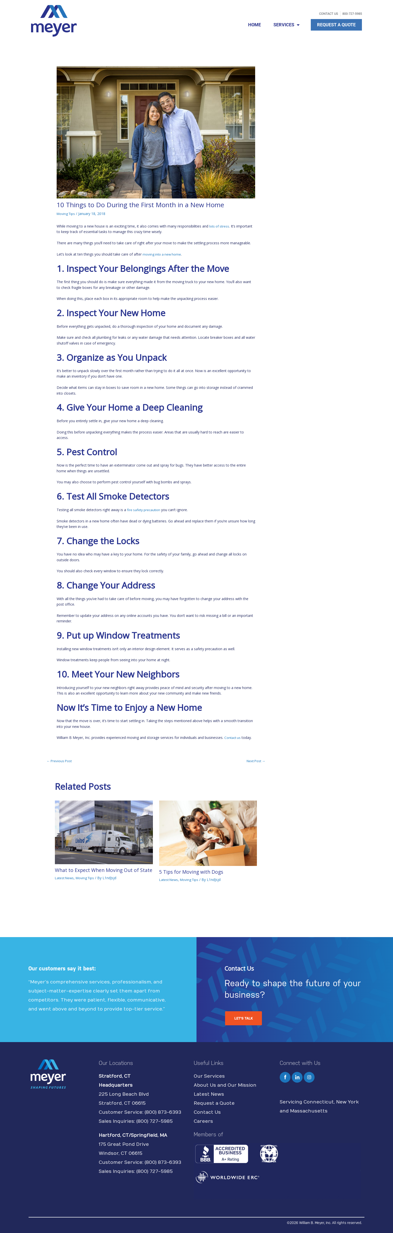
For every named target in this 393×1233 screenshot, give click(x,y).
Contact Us (207, 1112)
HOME (254, 24)
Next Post (254, 761)
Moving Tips (66, 213)
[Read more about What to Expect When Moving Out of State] (104, 832)
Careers (203, 1121)
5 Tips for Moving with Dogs (192, 871)
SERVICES (286, 25)
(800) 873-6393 (163, 1112)
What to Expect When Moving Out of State (98, 872)
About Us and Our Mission (225, 1085)
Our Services (209, 1076)
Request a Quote (214, 1103)
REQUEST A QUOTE (336, 24)
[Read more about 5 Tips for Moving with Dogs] (208, 832)
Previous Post (60, 761)
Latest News (65, 882)
